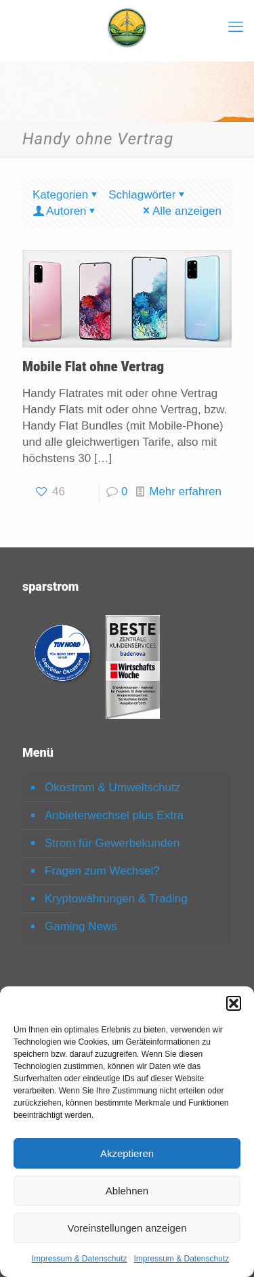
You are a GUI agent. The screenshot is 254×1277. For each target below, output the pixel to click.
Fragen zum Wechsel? (102, 870)
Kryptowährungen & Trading (116, 898)
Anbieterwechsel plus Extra (114, 815)
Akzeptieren (127, 1153)
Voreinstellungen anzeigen (127, 1228)
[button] (233, 1003)
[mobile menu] (235, 27)
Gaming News (81, 926)
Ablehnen (127, 1190)
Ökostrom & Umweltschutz (112, 787)
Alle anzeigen (181, 211)
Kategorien (66, 194)
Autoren (65, 211)
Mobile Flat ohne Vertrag (93, 366)
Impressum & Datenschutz (79, 1258)
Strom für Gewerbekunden (112, 843)
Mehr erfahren (185, 491)
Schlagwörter (147, 194)
